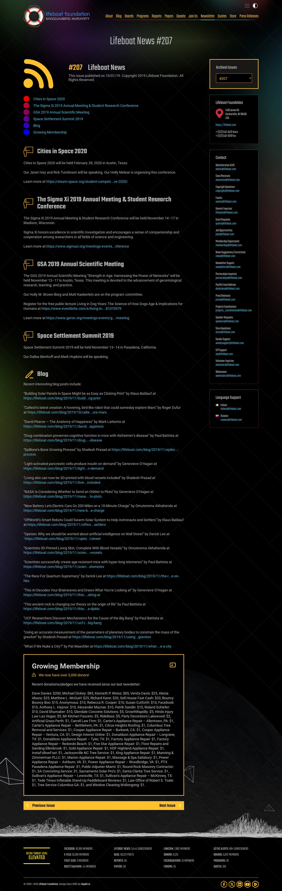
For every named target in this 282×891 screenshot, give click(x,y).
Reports (157, 16)
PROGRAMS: (220, 860)
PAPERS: (119, 866)
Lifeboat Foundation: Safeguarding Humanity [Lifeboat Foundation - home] (57, 16)
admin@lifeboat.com (226, 169)
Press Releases (249, 16)
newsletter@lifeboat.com (228, 267)
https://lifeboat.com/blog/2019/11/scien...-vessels (63, 552)
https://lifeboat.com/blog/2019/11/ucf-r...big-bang (62, 623)
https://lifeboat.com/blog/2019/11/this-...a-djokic (62, 609)
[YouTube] (247, 884)
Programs (143, 16)
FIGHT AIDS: (71, 860)
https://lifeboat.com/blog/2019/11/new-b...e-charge (64, 510)
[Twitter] (232, 884)
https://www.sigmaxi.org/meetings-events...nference (87, 246)
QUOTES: (218, 866)
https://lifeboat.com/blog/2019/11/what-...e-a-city (133, 646)
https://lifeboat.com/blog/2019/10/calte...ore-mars (67, 412)
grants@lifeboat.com (226, 223)
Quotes (222, 16)
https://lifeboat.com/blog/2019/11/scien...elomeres (64, 567)
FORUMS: (168, 866)
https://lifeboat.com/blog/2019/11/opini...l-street (63, 539)
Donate (180, 16)
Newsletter (208, 16)
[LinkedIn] (240, 884)
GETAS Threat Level (37, 856)
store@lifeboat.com (225, 332)
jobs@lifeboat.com (225, 234)
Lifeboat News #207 (141, 41)
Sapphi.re (85, 884)
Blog (119, 16)
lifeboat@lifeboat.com (227, 212)
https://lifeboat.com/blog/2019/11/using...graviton (111, 637)
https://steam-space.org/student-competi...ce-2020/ (87, 181)
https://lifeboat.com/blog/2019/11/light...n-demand (64, 468)
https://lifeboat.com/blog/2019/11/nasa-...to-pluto (63, 496)
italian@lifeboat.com (231, 409)
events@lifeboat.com (226, 201)
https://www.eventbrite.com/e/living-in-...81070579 (81, 308)
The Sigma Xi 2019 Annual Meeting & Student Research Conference (85, 106)
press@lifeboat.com (225, 299)
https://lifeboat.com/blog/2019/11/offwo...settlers (66, 525)
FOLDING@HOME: (173, 860)
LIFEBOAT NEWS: (123, 848)
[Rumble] (255, 884)
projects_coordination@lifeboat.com (234, 310)
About (109, 16)
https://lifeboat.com (226, 125)
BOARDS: (218, 854)
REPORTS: (119, 860)
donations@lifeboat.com (228, 288)
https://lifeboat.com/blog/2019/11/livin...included (62, 482)
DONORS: (168, 854)
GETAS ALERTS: (221, 848)
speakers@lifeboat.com (227, 321)
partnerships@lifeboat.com (229, 278)
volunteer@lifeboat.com (227, 365)
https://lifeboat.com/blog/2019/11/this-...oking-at (62, 595)
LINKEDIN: (169, 848)
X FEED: (68, 854)
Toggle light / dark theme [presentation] (255, 5)
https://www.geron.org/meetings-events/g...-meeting (87, 318)
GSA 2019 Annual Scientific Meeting (61, 112)
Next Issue (167, 805)
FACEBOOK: (70, 848)
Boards (129, 16)
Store (233, 16)
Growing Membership (50, 132)
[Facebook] (224, 884)
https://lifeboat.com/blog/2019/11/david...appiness (64, 426)
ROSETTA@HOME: (74, 866)
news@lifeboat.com (225, 256)
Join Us (193, 16)
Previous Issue (43, 805)
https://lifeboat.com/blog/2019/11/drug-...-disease (63, 440)
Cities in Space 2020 (49, 99)
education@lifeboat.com (228, 180)
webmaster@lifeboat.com (228, 375)
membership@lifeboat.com (229, 245)
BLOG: (117, 854)
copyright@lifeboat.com (227, 191)
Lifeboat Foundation (48, 884)
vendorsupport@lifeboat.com (230, 343)
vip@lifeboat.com (224, 354)
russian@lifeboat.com (231, 420)
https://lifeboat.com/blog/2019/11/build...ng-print (62, 398)
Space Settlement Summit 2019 (58, 119)
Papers (169, 16)
